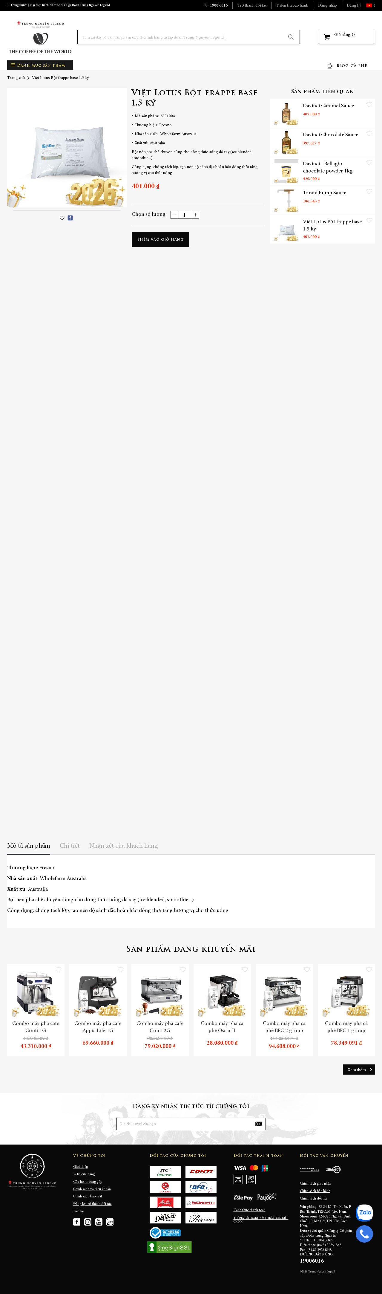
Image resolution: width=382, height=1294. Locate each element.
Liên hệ (78, 1211)
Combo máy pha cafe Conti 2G (159, 1027)
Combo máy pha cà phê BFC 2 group (284, 1027)
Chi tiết (70, 846)
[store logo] (40, 37)
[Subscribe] (258, 1124)
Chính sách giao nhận (315, 1183)
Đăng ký (354, 6)
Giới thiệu (80, 1167)
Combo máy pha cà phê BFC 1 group (346, 1027)
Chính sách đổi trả (313, 1198)
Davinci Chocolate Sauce (330, 135)
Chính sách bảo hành (315, 1191)
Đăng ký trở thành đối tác (92, 1204)
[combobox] (188, 37)
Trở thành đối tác (252, 6)
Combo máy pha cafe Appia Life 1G (97, 1027)
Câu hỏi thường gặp (87, 1182)
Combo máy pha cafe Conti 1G (35, 1027)
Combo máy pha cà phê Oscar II (222, 1027)
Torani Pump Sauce (324, 193)
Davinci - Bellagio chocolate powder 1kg (328, 167)
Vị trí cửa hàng (84, 1174)
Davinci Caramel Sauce (328, 106)
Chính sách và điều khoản (92, 1189)
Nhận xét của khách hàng (123, 846)
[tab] (28, 848)
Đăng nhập (327, 6)
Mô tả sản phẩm (28, 846)
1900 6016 (219, 6)
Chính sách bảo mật (87, 1196)
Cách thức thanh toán (250, 1210)
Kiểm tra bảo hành (292, 6)
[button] (373, 5)
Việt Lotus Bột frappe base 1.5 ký (332, 225)
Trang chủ (16, 78)
